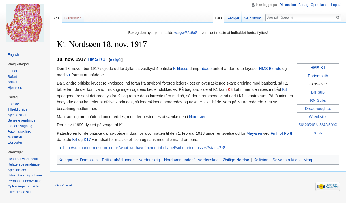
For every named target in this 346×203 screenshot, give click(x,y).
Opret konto (320, 5)
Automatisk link (19, 131)
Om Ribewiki (64, 185)
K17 (87, 139)
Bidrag (303, 5)
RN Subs (318, 100)
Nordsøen (197, 116)
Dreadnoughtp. (318, 108)
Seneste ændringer (22, 120)
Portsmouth (318, 76)
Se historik (252, 18)
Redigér (233, 18)
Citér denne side (20, 192)
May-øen (254, 133)
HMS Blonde (270, 68)
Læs (218, 18)
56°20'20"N (308, 125)
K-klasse (180, 68)
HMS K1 (96, 59)
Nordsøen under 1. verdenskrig (191, 160)
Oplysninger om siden (24, 186)
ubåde (206, 68)
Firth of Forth (282, 133)
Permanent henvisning (24, 181)
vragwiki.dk (184, 32)
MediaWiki (15, 137)
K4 (284, 89)
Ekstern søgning (20, 126)
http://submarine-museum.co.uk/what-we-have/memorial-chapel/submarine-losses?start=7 (142, 147)
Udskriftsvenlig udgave (25, 175)
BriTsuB (318, 92)
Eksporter (15, 142)
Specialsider (17, 170)
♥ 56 (318, 133)
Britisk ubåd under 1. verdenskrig (131, 160)
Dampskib (89, 160)
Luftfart (13, 71)
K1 (68, 75)
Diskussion (288, 5)
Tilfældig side (17, 109)
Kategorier (68, 160)
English (13, 55)
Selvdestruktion (286, 160)
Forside (13, 104)
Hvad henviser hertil (23, 159)
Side (56, 18)
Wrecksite (317, 116)
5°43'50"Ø (328, 125)
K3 (230, 89)
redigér (115, 60)
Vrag (308, 160)
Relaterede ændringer (24, 164)
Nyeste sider (17, 115)
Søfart (12, 77)
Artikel (12, 82)
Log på (336, 5)
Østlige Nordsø (236, 160)
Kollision (260, 160)
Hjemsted (15, 88)
